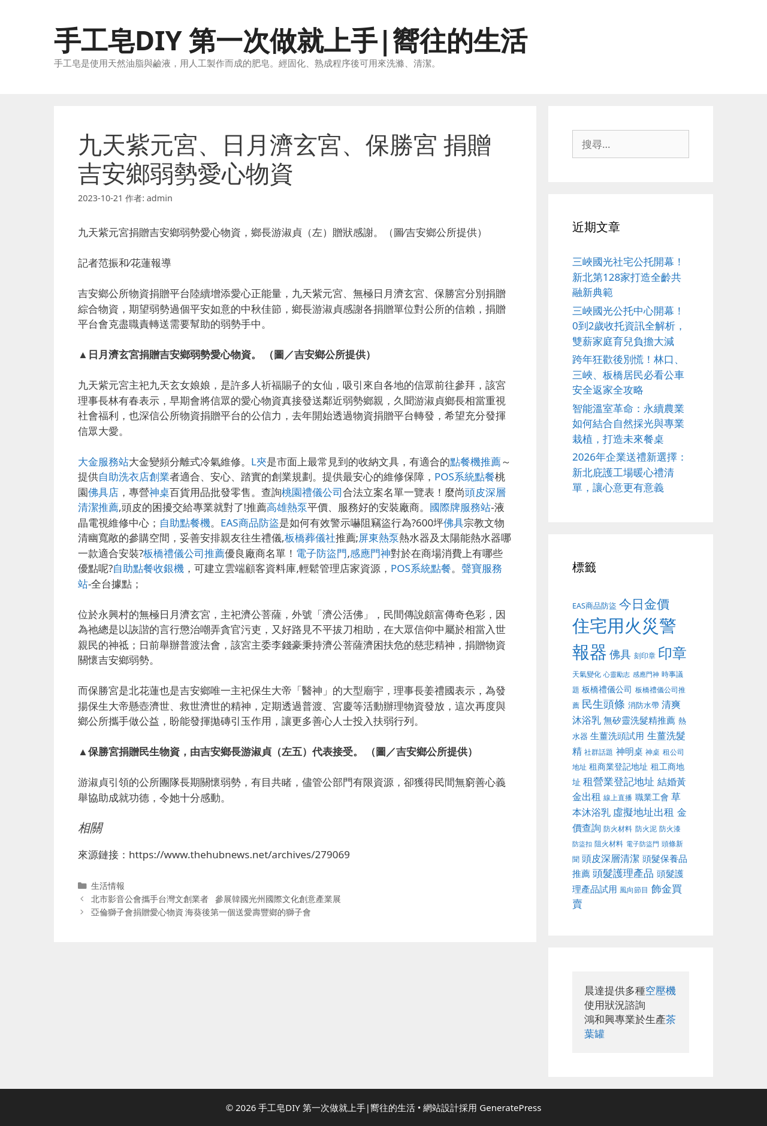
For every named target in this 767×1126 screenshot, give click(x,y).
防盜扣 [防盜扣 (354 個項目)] (582, 843)
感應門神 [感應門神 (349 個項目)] (646, 674)
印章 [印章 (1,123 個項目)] (672, 652)
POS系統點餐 (464, 476)
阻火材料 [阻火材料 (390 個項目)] (608, 844)
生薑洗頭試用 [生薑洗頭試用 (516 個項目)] (617, 735)
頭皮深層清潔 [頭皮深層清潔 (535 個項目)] (610, 858)
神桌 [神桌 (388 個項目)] (652, 752)
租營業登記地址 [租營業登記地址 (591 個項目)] (618, 781)
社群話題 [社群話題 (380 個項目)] (598, 751)
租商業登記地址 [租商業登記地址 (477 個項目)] (618, 766)
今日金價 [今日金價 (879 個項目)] (644, 603)
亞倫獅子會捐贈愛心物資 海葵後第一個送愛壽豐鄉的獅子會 (201, 912)
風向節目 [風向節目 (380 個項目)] (634, 889)
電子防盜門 (321, 553)
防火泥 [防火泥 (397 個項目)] (646, 829)
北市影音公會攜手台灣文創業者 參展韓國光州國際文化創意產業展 (216, 898)
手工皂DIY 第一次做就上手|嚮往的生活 (290, 40)
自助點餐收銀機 (148, 568)
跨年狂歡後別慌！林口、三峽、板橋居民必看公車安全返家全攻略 (628, 374)
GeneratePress (510, 1107)
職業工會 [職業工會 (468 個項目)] (652, 797)
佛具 (453, 522)
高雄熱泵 (287, 507)
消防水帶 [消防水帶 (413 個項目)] (643, 705)
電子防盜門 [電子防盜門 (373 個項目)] (642, 843)
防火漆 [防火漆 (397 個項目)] (670, 829)
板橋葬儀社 (310, 537)
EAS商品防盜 (250, 522)
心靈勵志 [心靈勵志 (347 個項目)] (616, 674)
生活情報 (108, 885)
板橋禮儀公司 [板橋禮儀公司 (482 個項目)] (607, 689)
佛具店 (103, 492)
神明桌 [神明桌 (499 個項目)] (629, 751)
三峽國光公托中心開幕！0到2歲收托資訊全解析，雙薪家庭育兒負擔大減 (629, 326)
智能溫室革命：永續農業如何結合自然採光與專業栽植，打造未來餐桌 (628, 423)
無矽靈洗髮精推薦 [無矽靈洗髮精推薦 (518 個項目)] (639, 720)
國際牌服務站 (460, 507)
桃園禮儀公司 (312, 492)
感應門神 (370, 553)
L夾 (259, 461)
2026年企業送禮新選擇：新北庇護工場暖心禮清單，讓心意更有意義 (629, 472)
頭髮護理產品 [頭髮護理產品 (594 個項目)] (623, 873)
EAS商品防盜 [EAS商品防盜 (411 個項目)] (594, 606)
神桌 (159, 492)
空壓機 (660, 990)
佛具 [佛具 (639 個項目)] (620, 654)
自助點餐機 (184, 522)
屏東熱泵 (378, 537)
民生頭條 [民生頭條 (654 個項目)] (603, 704)
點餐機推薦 (475, 461)
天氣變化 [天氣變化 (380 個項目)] (586, 674)
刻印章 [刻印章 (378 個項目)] (645, 655)
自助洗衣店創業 (134, 476)
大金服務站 (103, 461)
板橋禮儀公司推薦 (184, 553)
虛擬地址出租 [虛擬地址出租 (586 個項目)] (643, 812)
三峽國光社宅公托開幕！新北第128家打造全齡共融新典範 (628, 277)
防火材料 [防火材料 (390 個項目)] (617, 829)
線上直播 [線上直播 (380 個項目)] (617, 797)
